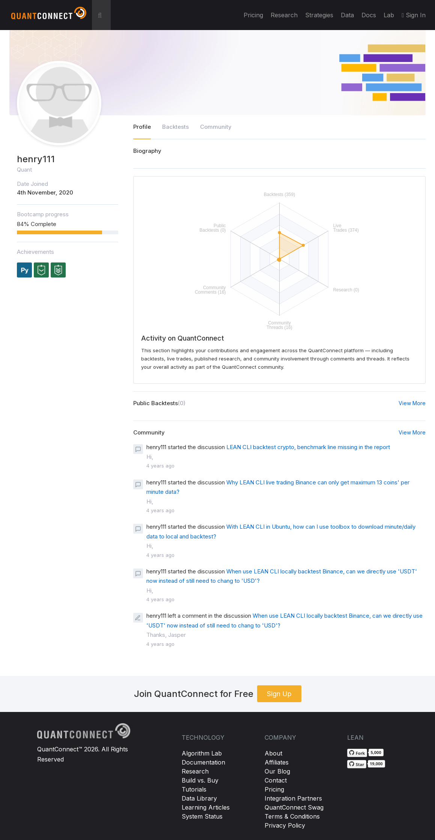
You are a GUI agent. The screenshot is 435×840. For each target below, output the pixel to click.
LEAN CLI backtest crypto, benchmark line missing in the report (308, 447)
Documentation (203, 762)
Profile (142, 126)
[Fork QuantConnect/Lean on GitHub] (357, 753)
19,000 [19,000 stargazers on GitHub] (376, 763)
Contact (276, 780)
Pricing (253, 15)
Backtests (175, 126)
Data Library (199, 798)
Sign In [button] (414, 15)
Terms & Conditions (292, 816)
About (273, 753)
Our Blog (277, 771)
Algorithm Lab (202, 753)
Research (284, 15)
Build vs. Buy (200, 780)
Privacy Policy (285, 825)
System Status (202, 816)
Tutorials (194, 789)
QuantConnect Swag (294, 807)
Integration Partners (293, 798)
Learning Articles (206, 807)
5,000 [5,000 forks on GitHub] (375, 752)
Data (347, 15)
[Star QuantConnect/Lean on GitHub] (356, 764)
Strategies (319, 15)
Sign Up (279, 694)
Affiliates (277, 762)
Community (216, 126)
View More (412, 403)
